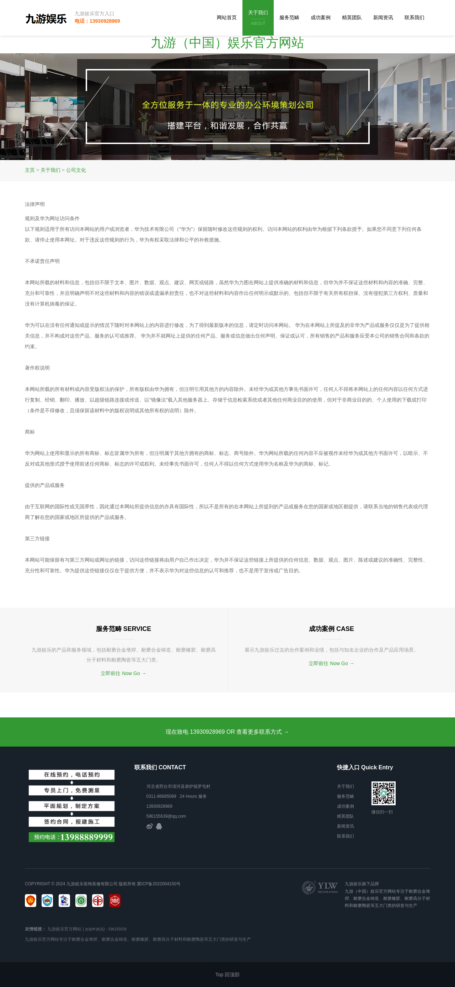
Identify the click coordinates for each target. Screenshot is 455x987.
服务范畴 (289, 17)
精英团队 (352, 17)
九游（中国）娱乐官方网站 (227, 42)
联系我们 (414, 17)
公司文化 (76, 170)
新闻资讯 (383, 17)
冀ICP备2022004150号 (159, 883)
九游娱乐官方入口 (94, 13)
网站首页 (227, 17)
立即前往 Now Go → (123, 673)
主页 (30, 170)
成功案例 (321, 17)
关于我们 (258, 18)
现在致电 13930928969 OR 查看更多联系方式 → (227, 732)
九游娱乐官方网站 (64, 929)
